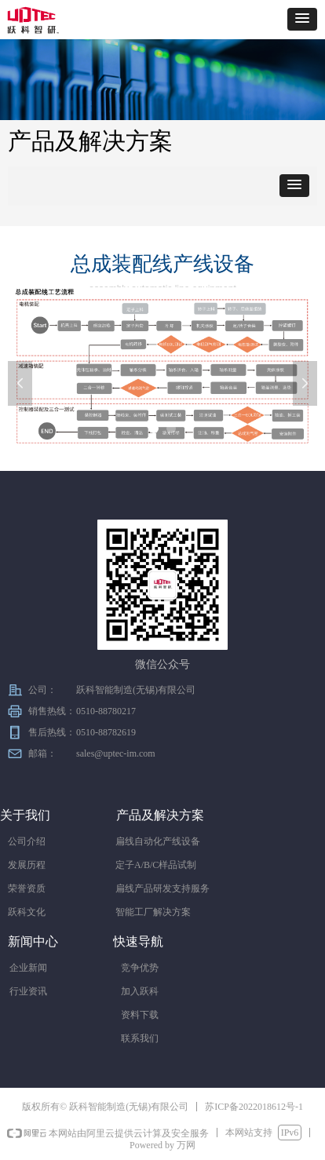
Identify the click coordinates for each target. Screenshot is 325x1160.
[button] (302, 19)
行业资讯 (28, 991)
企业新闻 (28, 967)
